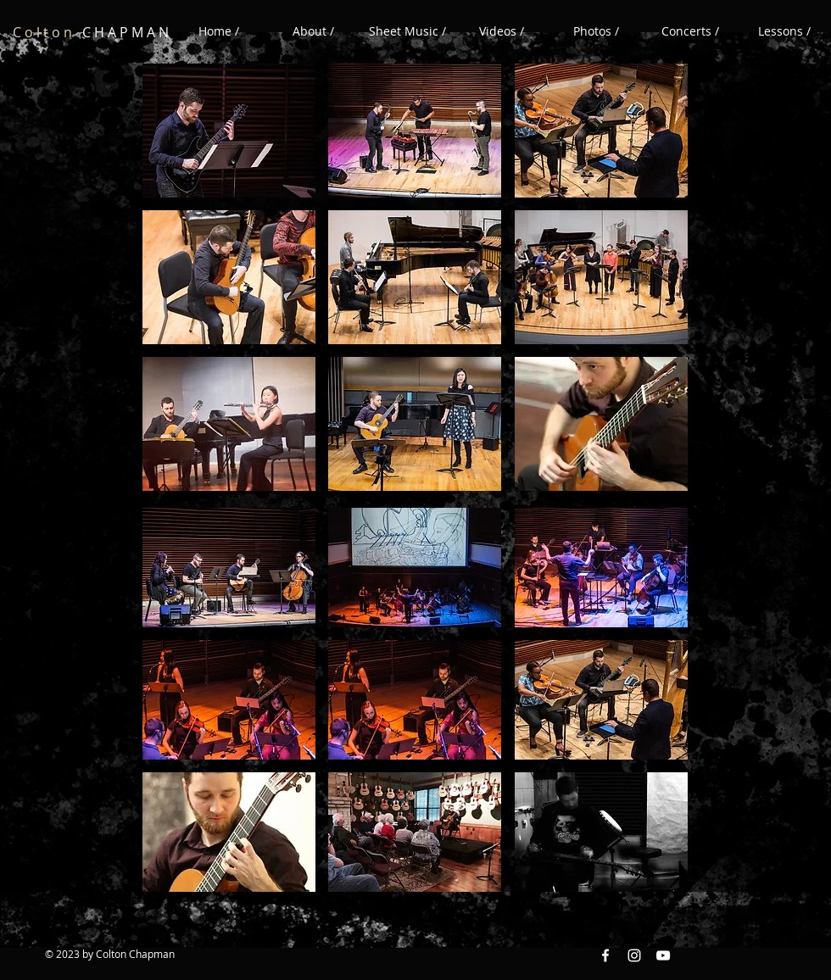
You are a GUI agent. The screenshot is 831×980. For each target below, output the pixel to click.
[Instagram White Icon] (634, 955)
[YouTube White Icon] (663, 955)
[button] (502, 31)
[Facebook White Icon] (605, 955)
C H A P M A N (91, 32)
